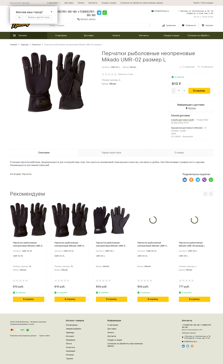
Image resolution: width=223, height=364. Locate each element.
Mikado (133, 67)
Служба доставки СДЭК (182, 120)
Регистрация (207, 3)
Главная (13, 44)
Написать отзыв (125, 74)
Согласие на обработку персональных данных (142, 3)
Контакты (93, 3)
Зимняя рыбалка (73, 329)
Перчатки (36, 44)
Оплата (81, 3)
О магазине (61, 35)
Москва (25, 3)
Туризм (69, 358)
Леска (69, 343)
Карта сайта (45, 336)
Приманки (70, 340)
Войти (196, 3)
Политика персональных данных (23, 336)
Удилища (70, 332)
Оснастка (70, 347)
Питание (70, 355)
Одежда (24, 44)
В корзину (199, 90)
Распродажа (71, 325)
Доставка (68, 3)
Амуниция (70, 351)
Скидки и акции (109, 3)
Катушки (70, 336)
